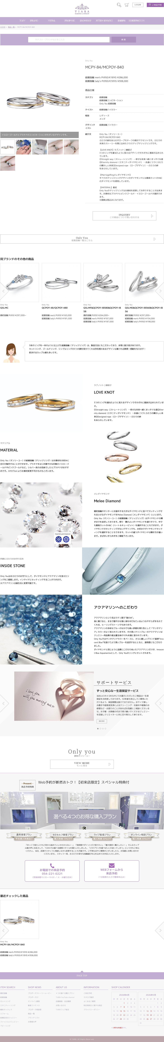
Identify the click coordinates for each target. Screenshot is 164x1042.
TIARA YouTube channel (65, 997)
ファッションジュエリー (9, 1022)
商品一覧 (11, 27)
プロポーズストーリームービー (39, 993)
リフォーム (4, 1013)
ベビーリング (5, 1026)
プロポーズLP (33, 997)
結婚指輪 (3, 997)
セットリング (5, 1001)
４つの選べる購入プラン (65, 993)
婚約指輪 (3, 993)
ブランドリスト (34, 1018)
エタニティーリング (7, 1005)
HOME (2, 27)
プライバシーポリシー (92, 1009)
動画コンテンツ (34, 1005)
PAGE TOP (82, 976)
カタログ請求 (89, 997)
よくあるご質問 (89, 1001)
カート (127, 5)
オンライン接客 (34, 1001)
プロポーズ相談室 (34, 1009)
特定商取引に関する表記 (93, 1005)
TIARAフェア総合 (62, 1009)
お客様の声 (32, 1022)
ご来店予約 (157, 5)
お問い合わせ (61, 1005)
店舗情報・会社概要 (63, 1001)
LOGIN (138, 4)
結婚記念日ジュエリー (8, 1018)
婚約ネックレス (6, 1009)
